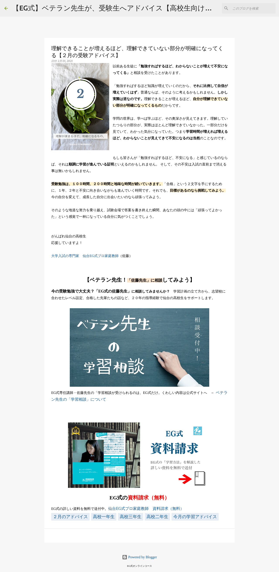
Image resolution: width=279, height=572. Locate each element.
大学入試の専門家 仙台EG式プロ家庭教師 (85, 256)
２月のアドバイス (70, 516)
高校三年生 (130, 516)
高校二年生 (157, 516)
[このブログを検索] (253, 8)
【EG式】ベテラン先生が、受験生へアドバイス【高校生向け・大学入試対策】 (136, 8)
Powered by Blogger (139, 557)
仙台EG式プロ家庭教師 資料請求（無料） (146, 508)
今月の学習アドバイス (195, 516)
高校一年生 (104, 516)
